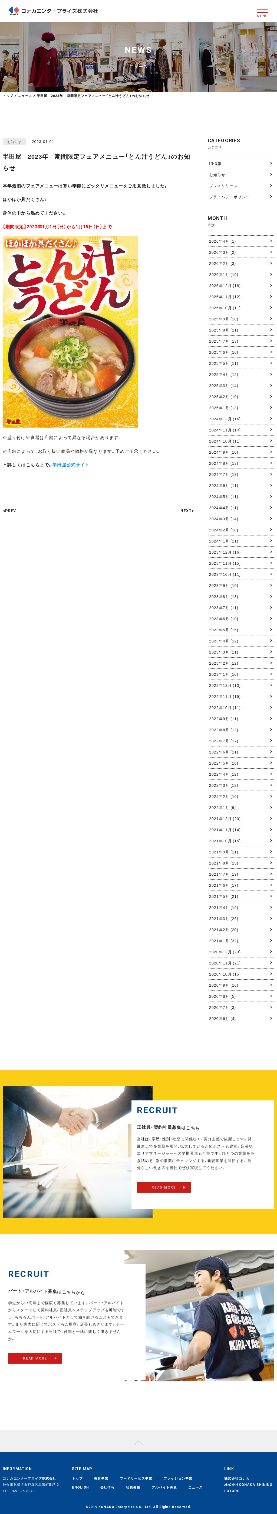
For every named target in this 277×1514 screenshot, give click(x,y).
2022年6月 (223, 752)
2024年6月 (223, 485)
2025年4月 (223, 374)
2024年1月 (223, 541)
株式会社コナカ (237, 1478)
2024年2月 (223, 529)
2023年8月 (223, 596)
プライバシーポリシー (229, 196)
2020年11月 (225, 963)
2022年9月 (223, 718)
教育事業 (101, 1478)
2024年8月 (223, 463)
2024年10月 (225, 441)
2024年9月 (223, 452)
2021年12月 (225, 818)
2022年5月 (223, 763)
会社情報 (107, 1487)
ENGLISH (80, 1487)
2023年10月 (225, 574)
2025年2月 (223, 396)
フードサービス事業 (136, 1478)
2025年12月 (225, 285)
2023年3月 (223, 652)
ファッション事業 (178, 1478)
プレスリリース (223, 185)
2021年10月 (225, 840)
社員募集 (133, 1487)
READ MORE (164, 1196)
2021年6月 (223, 885)
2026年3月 (222, 252)
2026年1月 (223, 274)
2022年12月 (225, 685)
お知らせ (217, 174)
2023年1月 (223, 674)
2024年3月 (223, 518)
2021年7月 (223, 874)
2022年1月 (222, 807)
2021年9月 (223, 852)
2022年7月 (223, 740)
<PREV (9, 511)
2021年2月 (223, 929)
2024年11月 (225, 430)
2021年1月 (223, 940)
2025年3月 (223, 385)
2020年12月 (225, 951)
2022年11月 (225, 696)
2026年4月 (222, 241)
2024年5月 (223, 496)
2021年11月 (225, 829)
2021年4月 (223, 907)
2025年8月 (223, 330)
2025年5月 (223, 363)
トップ (8, 95)
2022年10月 (225, 707)
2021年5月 (223, 896)
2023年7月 (223, 607)
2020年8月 (222, 996)
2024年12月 (225, 418)
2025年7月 (223, 341)
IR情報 (215, 163)
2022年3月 (223, 785)
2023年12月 (225, 552)
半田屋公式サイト (71, 464)
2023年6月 (223, 618)
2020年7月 (222, 1007)
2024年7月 (223, 474)
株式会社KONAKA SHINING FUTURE (248, 1487)
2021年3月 (223, 918)
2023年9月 (223, 585)
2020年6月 (222, 1018)
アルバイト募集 (164, 1487)
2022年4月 (223, 774)
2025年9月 (223, 318)
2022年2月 (223, 796)
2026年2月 (222, 263)
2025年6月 (223, 352)
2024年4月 (223, 507)
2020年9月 (223, 985)
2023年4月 (223, 641)
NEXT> (187, 511)
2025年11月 (225, 296)
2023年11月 (225, 563)
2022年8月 (223, 729)
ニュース (195, 1487)
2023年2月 (223, 663)
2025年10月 (225, 307)
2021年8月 (223, 863)
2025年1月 (223, 407)
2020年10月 (225, 974)
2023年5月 (223, 629)
